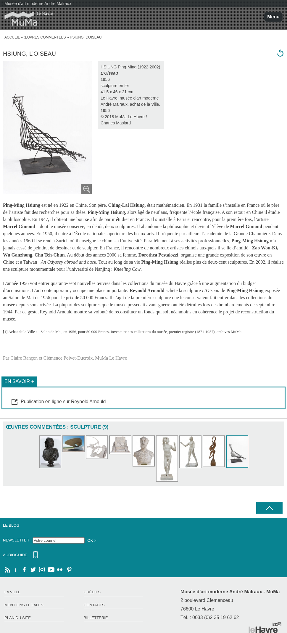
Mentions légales (23, 605)
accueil (12, 37)
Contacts (94, 605)
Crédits (92, 592)
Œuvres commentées (45, 37)
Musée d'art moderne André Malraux (37, 3)
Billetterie (96, 618)
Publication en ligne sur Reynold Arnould (63, 401)
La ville (12, 592)
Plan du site (17, 618)
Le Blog (11, 525)
